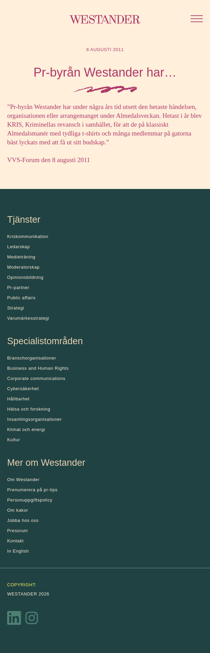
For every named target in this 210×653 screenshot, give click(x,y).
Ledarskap (18, 246)
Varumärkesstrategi (28, 318)
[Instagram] (32, 619)
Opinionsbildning (25, 277)
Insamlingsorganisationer (34, 419)
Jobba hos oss (23, 520)
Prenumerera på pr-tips (32, 489)
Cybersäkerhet (23, 388)
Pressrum (17, 530)
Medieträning (21, 256)
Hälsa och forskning (28, 409)
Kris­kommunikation (27, 236)
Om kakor (17, 510)
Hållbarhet (18, 398)
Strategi (15, 307)
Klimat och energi (26, 429)
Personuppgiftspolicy (29, 500)
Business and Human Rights (38, 368)
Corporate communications (36, 378)
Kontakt (15, 540)
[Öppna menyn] (197, 19)
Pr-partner (18, 287)
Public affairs (21, 297)
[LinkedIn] (14, 619)
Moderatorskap (23, 267)
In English (18, 551)
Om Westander (23, 479)
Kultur (13, 439)
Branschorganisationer (31, 358)
